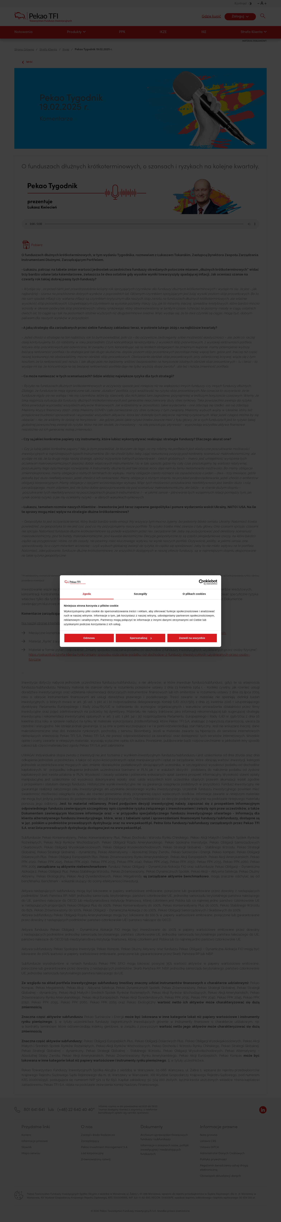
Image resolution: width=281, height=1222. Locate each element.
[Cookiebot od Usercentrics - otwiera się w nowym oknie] (201, 582)
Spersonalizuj (141, 637)
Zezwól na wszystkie (192, 637)
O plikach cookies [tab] (194, 593)
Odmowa (89, 637)
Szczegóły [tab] (140, 593)
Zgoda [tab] (87, 593)
